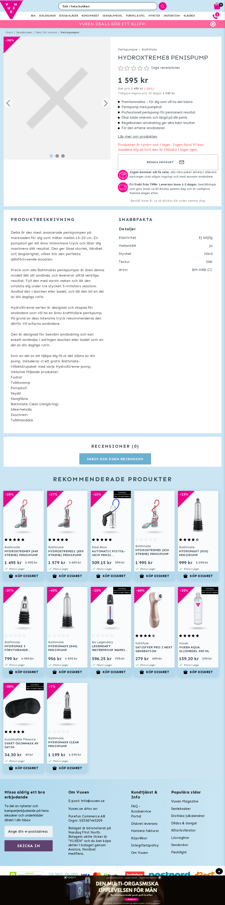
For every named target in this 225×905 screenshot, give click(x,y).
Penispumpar (70, 32)
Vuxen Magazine (185, 801)
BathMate (149, 49)
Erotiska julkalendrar (188, 816)
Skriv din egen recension (115, 459)
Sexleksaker (24, 32)
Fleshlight (179, 852)
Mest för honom (46, 32)
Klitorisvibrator (183, 830)
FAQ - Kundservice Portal (141, 811)
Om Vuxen (139, 853)
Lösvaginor (180, 838)
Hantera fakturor (145, 831)
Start (9, 32)
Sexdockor (179, 845)
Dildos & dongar (184, 823)
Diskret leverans (144, 824)
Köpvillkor (139, 838)
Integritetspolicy (145, 845)
